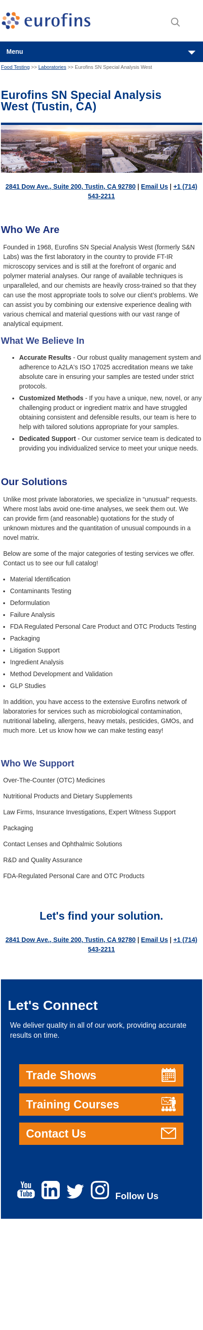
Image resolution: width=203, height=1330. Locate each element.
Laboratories (52, 67)
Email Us (154, 186)
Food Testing (15, 67)
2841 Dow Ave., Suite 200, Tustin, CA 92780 (70, 186)
